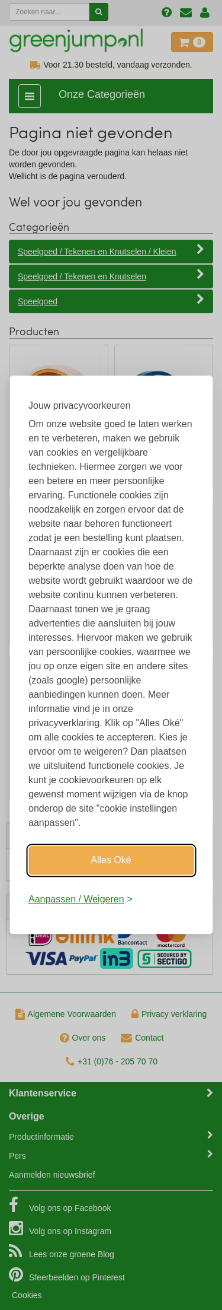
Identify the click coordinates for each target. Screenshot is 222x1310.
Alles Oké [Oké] (111, 860)
